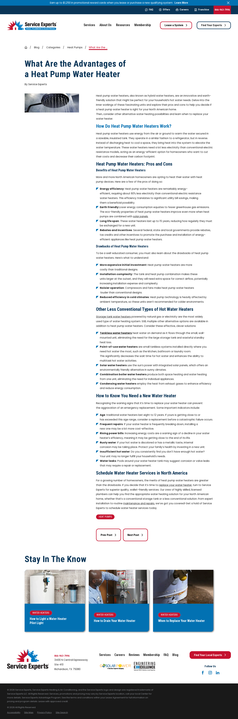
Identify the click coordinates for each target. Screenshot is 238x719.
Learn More (181, 2)
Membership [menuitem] (142, 25)
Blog (175, 655)
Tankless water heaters (116, 333)
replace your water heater (175, 485)
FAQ (149, 9)
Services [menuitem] (89, 25)
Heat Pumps (105, 516)
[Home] (32, 25)
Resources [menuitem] (123, 25)
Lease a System (176, 25)
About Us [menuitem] (105, 25)
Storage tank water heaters (113, 316)
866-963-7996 (222, 9)
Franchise (201, 9)
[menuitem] (13, 712)
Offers (164, 9)
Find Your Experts (213, 25)
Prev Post (109, 535)
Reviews (134, 655)
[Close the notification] (228, 2)
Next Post (135, 535)
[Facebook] (203, 673)
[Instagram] (210, 673)
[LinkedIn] (217, 673)
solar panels (140, 216)
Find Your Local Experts (210, 655)
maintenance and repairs (138, 503)
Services (105, 655)
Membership (151, 655)
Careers (182, 9)
